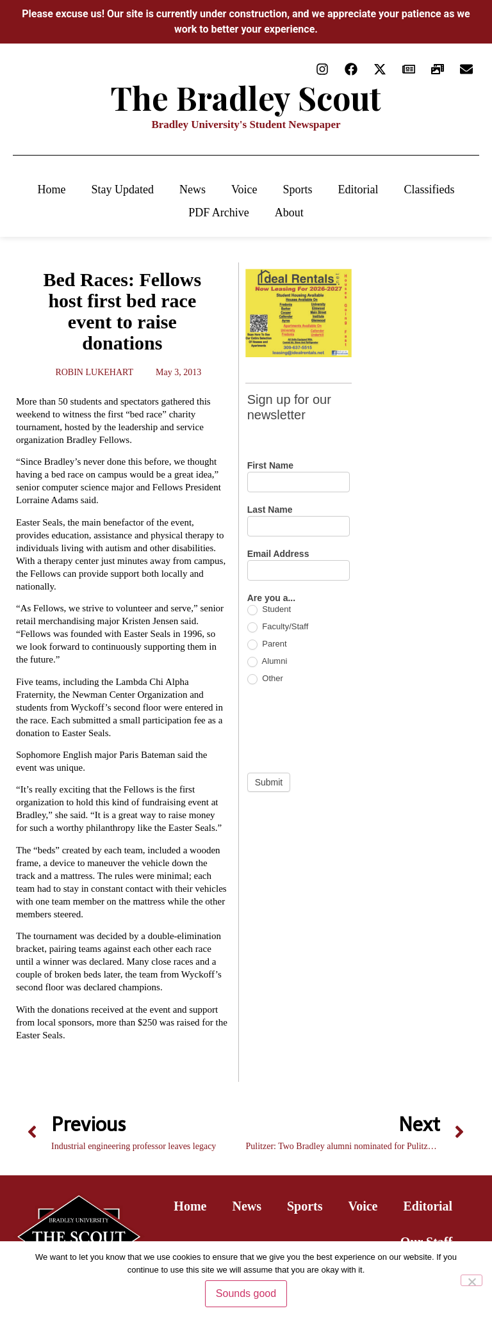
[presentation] (344, 728)
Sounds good (246, 1293)
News (192, 189)
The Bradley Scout (246, 97)
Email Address (278, 554)
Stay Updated (122, 189)
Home (51, 189)
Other (265, 678)
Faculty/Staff (278, 627)
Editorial (358, 189)
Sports (298, 189)
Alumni (267, 661)
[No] (471, 1280)
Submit (269, 782)
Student (269, 609)
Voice (244, 189)
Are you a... (271, 598)
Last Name (270, 510)
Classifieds (429, 189)
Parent (267, 644)
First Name (270, 466)
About (289, 212)
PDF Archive (218, 212)
